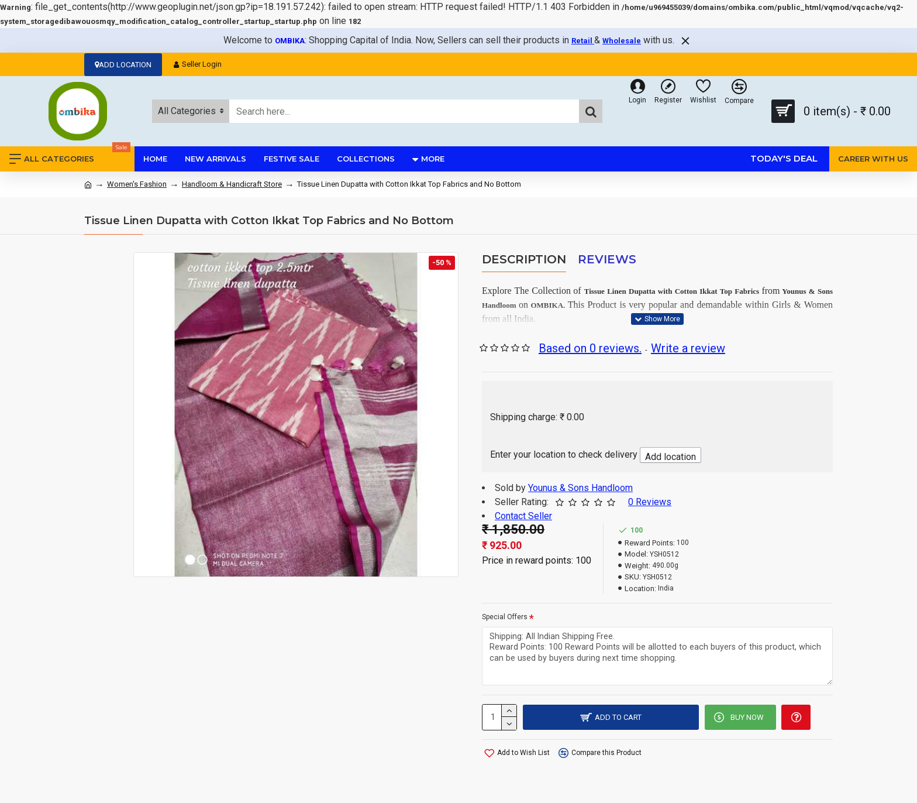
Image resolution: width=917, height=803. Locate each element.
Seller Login (198, 64)
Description (524, 259)
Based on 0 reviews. (590, 348)
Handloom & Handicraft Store (232, 184)
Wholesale (621, 40)
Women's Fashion (137, 184)
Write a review (688, 348)
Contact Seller (523, 515)
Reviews (607, 259)
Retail (582, 40)
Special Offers (505, 617)
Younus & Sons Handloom (580, 487)
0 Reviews (649, 501)
